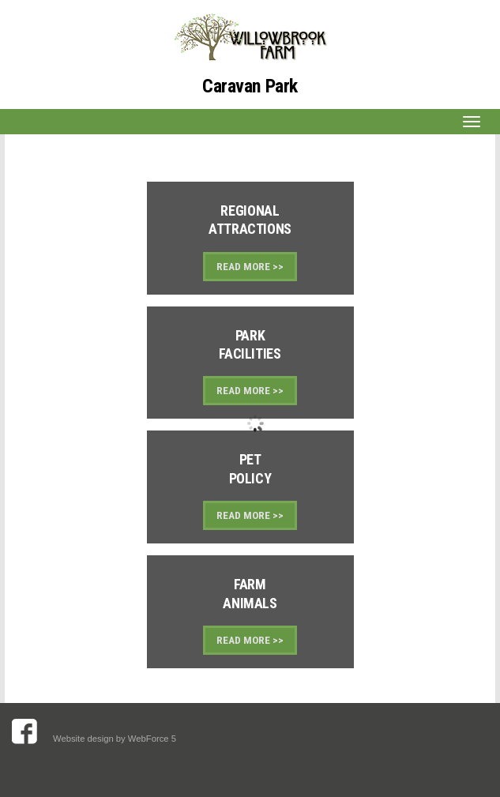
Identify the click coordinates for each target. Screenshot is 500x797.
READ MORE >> (250, 266)
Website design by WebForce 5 (116, 738)
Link (250, 238)
